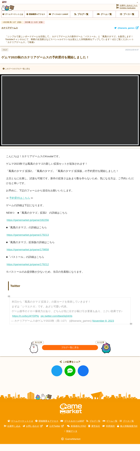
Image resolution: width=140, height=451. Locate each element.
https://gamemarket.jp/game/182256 (28, 227)
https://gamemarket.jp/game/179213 (28, 241)
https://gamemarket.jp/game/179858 (28, 256)
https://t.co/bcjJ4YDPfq (25, 323)
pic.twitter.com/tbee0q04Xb (56, 323)
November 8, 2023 (103, 327)
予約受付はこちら (19, 204)
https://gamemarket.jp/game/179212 (28, 271)
